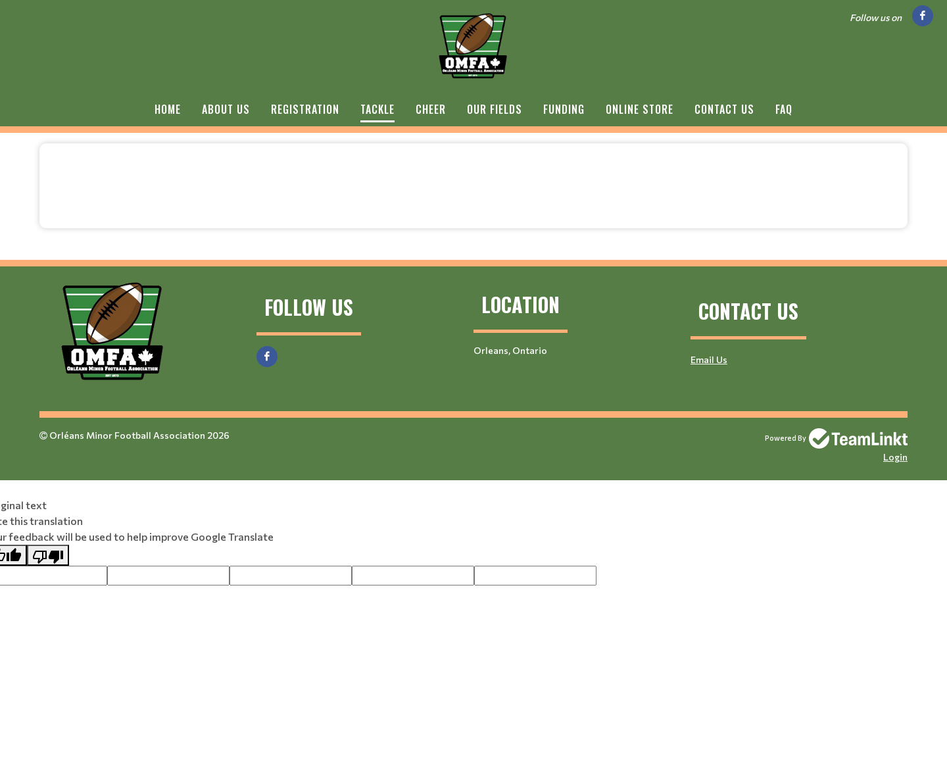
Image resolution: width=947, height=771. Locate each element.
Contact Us (724, 109)
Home (168, 109)
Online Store (639, 109)
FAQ (783, 109)
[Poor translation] (48, 555)
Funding (564, 109)
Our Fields (494, 109)
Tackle (377, 109)
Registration (305, 109)
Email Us (709, 359)
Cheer (431, 109)
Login (895, 456)
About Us (226, 109)
